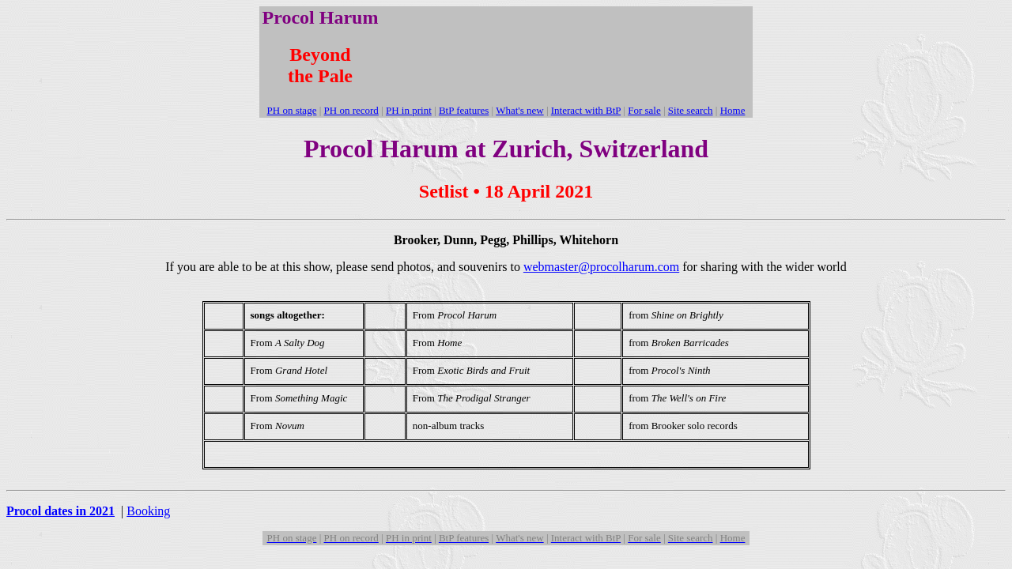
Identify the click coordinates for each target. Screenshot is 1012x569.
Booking (148, 511)
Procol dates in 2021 (60, 511)
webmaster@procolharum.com (601, 266)
